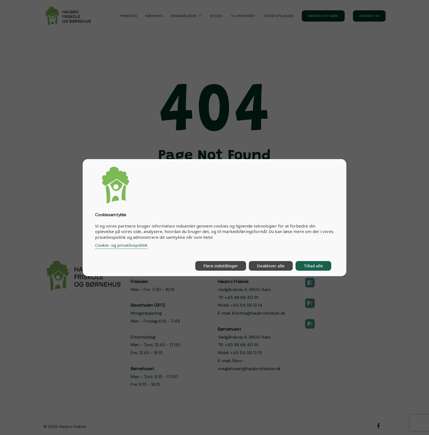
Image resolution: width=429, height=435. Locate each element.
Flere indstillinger (221, 265)
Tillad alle (313, 265)
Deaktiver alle (271, 265)
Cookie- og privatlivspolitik (121, 245)
